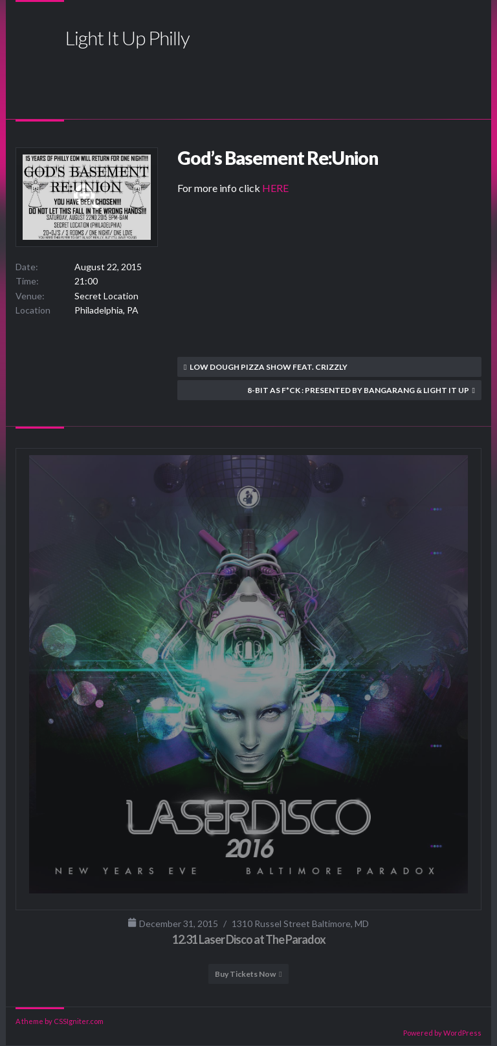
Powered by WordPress (442, 1033)
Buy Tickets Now (245, 974)
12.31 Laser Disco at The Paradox (249, 939)
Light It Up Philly (127, 37)
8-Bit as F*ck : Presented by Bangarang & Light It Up (358, 390)
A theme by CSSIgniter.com (60, 1021)
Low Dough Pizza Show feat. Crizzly (269, 367)
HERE (275, 188)
